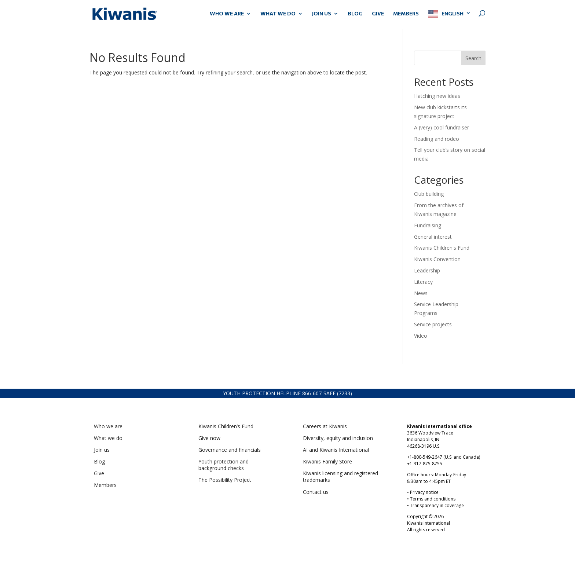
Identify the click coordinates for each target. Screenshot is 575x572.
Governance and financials (229, 449)
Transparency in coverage (437, 505)
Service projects (433, 324)
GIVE (378, 13)
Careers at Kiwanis (325, 426)
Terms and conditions (432, 499)
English (453, 13)
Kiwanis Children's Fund (441, 247)
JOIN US (321, 13)
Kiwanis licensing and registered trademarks (340, 476)
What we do (108, 437)
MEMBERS (406, 13)
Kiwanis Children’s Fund (225, 426)
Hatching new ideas (438, 95)
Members (105, 484)
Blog (355, 13)
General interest (433, 236)
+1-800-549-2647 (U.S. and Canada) (443, 457)
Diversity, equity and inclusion (338, 437)
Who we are (108, 426)
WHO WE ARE (227, 13)
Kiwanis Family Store (327, 461)
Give (99, 473)
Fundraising (427, 225)
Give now (209, 437)
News (421, 293)
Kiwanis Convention (437, 259)
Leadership (427, 270)
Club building (429, 193)
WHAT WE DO (278, 13)
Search (473, 58)
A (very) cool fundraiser (441, 127)
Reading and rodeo (436, 138)
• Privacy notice (423, 492)
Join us (102, 449)
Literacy (423, 281)
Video (420, 335)
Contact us (316, 491)
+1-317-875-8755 (424, 464)
